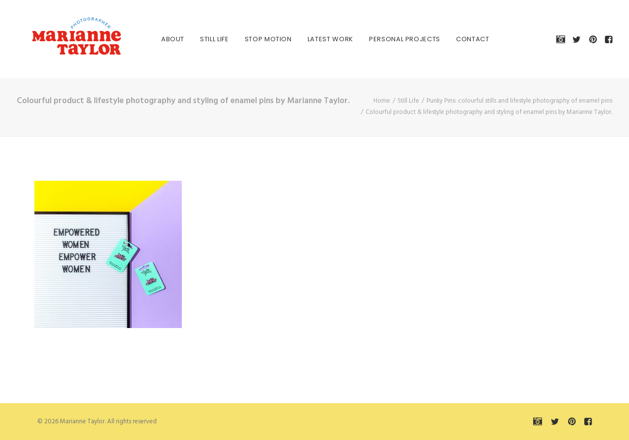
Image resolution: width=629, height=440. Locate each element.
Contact (462, 39)
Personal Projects (393, 39)
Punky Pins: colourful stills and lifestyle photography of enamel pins (519, 101)
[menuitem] (161, 39)
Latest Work (320, 39)
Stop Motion (257, 39)
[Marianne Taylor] (63, 39)
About (161, 39)
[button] (562, 39)
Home (381, 101)
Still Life (203, 39)
